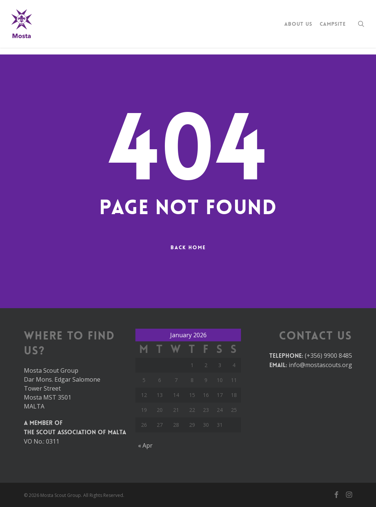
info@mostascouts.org (320, 365)
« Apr (145, 445)
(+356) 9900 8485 (328, 355)
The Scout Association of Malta (75, 432)
